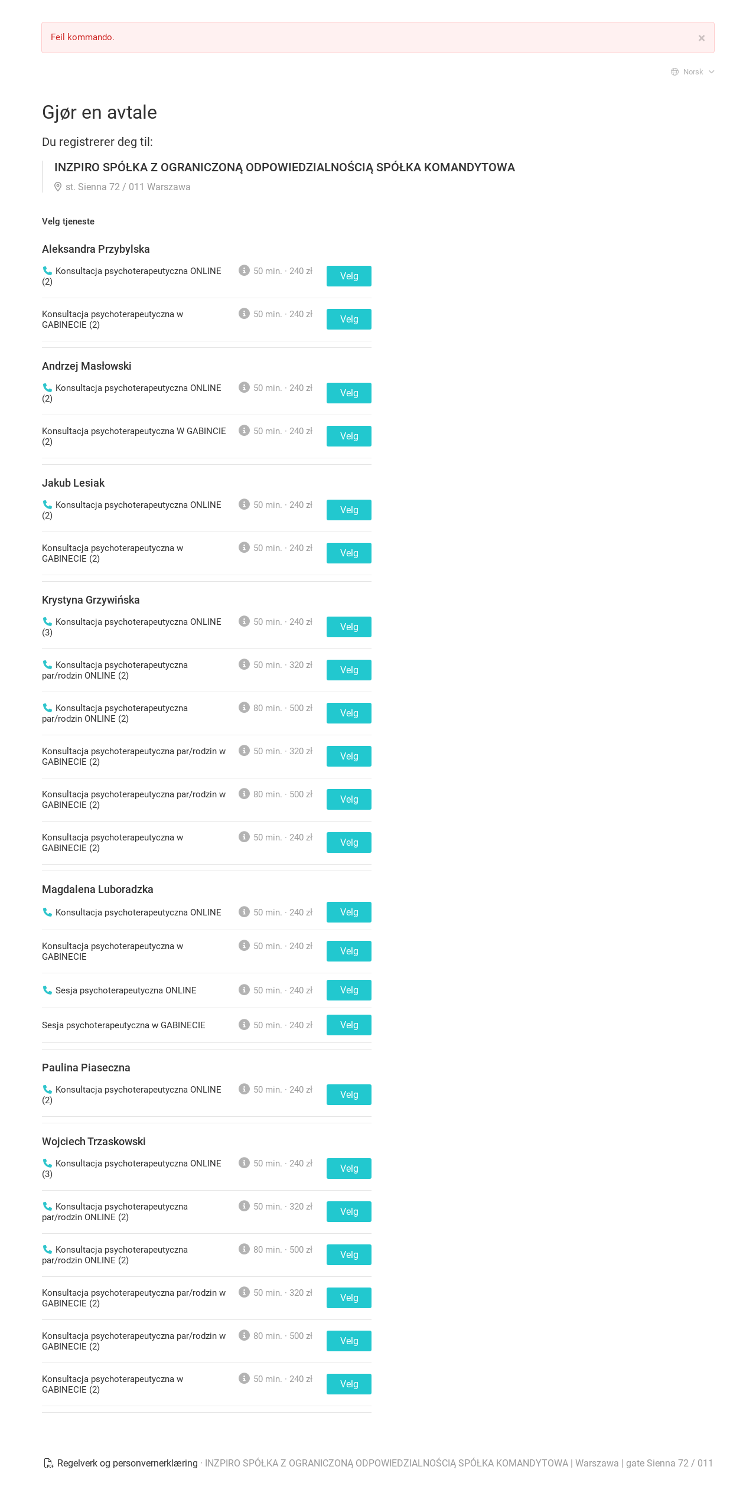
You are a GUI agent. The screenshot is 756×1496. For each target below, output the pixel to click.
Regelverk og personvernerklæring (121, 1463)
